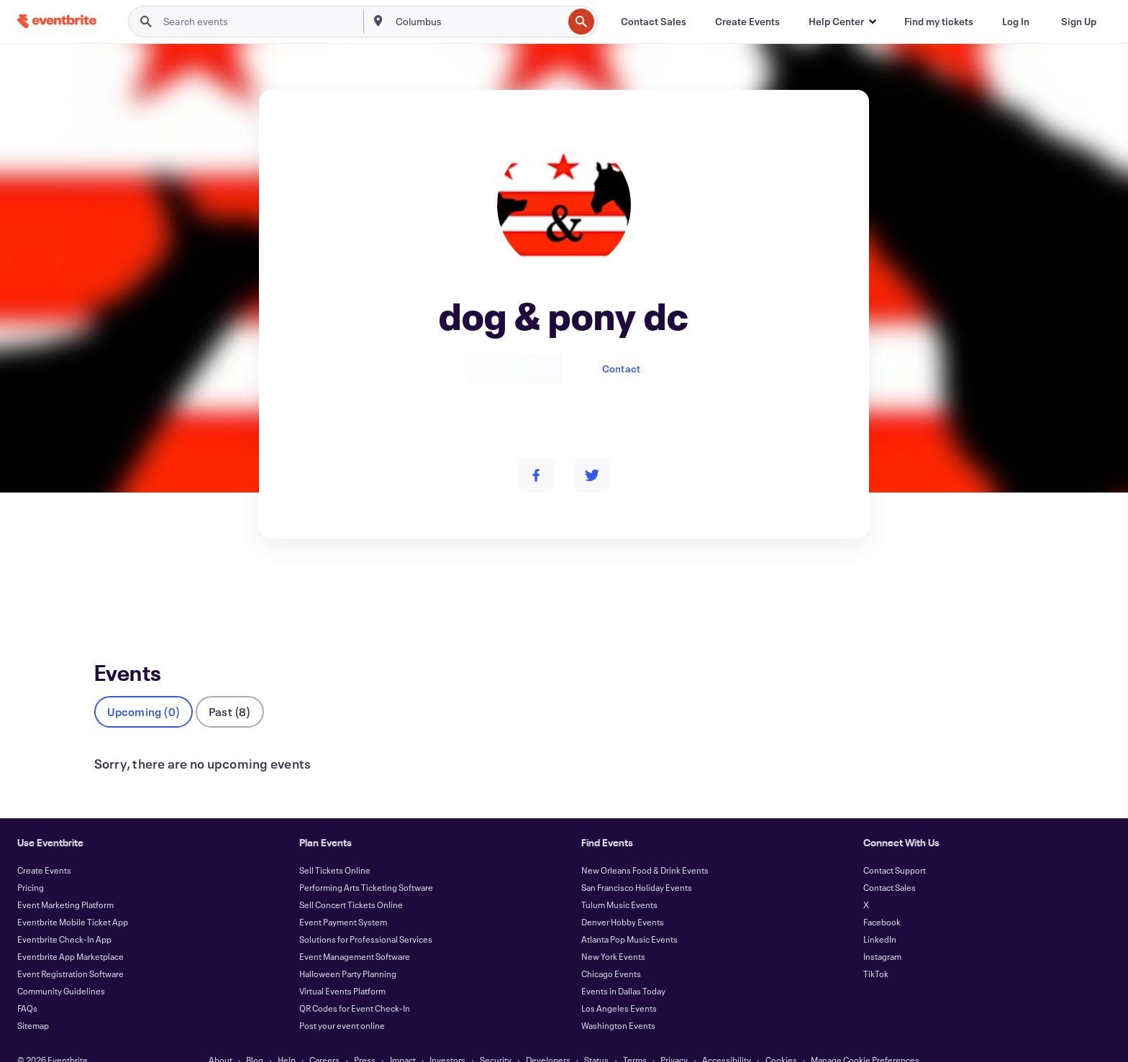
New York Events (613, 932)
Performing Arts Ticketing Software (366, 863)
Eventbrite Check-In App (64, 915)
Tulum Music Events (619, 881)
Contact (621, 368)
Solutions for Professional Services (365, 915)
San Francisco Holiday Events (636, 863)
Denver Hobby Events (622, 898)
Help (287, 1036)
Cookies (781, 1036)
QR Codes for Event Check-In (354, 984)
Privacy (674, 1036)
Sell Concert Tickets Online (351, 881)
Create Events (44, 846)
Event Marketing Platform (65, 881)
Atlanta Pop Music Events (629, 915)
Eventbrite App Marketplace (70, 932)
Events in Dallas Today (623, 967)
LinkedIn (879, 915)
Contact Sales (889, 863)
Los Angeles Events (619, 984)
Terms (635, 1036)
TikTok (875, 950)
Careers (324, 1036)
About (220, 1036)
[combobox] (478, 21)
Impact (403, 1036)
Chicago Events (611, 950)
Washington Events (618, 1001)
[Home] (56, 21)
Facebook (882, 898)
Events (109, 591)
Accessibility (726, 1036)
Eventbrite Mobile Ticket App (72, 898)
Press (365, 1036)
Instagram (882, 932)
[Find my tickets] (939, 21)
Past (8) (230, 687)
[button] (842, 21)
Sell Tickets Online (334, 846)
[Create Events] (747, 21)
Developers (548, 1036)
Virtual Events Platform (342, 967)
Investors (447, 1036)
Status (596, 1036)
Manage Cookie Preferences (865, 1036)
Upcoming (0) (143, 687)
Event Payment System (343, 898)
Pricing (30, 863)
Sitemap (33, 1001)
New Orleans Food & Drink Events (645, 846)
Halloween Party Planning (347, 950)
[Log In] (1016, 21)
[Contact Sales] (653, 21)
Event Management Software (354, 932)
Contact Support (894, 846)
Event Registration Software (70, 950)
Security (495, 1036)
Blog (254, 1036)
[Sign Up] (1079, 21)
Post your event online (342, 1001)
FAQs (27, 984)
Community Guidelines (61, 967)
